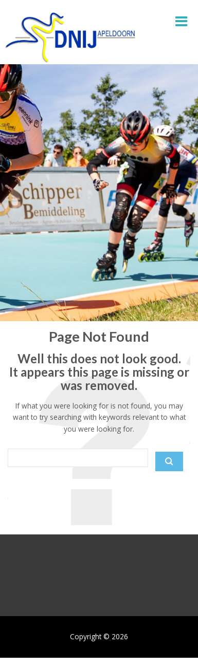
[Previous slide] (16, 570)
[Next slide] (182, 570)
